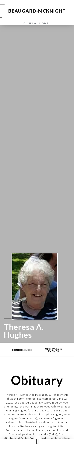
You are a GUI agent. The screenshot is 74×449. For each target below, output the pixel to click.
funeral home (36, 23)
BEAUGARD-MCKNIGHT (37, 11)
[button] (37, 441)
